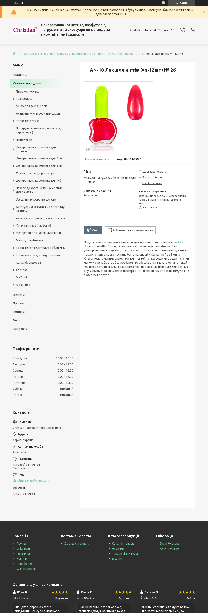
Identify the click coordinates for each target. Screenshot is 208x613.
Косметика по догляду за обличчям (40, 247)
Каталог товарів (123, 543)
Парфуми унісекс (27, 91)
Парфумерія (24, 139)
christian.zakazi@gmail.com (31, 480)
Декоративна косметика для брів (39, 158)
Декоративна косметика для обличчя (36, 149)
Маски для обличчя (29, 240)
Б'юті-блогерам (171, 543)
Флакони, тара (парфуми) (33, 225)
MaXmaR (21, 277)
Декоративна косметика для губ (38, 180)
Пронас (22, 543)
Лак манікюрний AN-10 (122, 53)
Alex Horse (23, 284)
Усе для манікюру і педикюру (44, 53)
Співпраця (24, 548)
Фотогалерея (26, 568)
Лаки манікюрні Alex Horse (85, 53)
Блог (16, 320)
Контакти (20, 329)
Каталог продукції (27, 83)
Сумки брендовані (28, 262)
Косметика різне (27, 121)
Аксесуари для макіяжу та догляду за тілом (40, 209)
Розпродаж (24, 98)
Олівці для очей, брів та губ (35, 173)
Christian (22, 270)
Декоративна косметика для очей (39, 165)
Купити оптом (169, 548)
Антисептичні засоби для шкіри (38, 113)
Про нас (18, 303)
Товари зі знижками (125, 553)
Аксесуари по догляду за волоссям (40, 218)
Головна (134, 29)
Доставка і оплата (77, 543)
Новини (19, 312)
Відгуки (19, 294)
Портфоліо (24, 563)
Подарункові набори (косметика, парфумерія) (38, 130)
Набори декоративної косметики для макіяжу (39, 190)
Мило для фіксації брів (32, 106)
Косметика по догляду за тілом (38, 255)
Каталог (150, 29)
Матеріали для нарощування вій (38, 233)
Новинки (20, 75)
